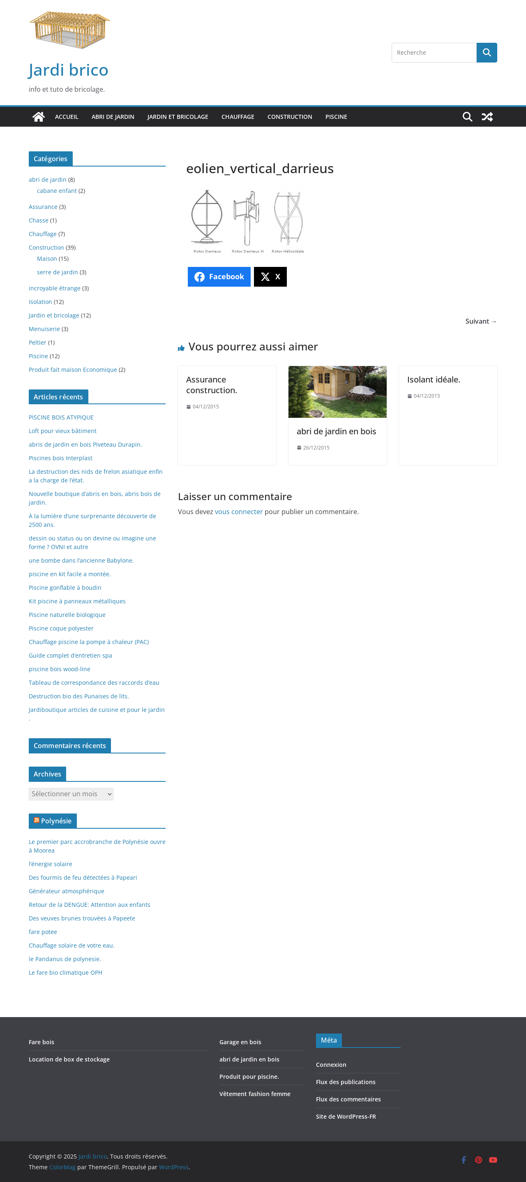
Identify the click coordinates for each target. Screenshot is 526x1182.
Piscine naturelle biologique (67, 615)
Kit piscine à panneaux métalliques (77, 601)
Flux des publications (346, 1082)
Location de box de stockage (69, 1059)
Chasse (38, 220)
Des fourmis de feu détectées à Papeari (83, 877)
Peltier (37, 342)
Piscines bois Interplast (60, 458)
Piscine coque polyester (61, 628)
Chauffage (237, 117)
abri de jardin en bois (336, 431)
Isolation (40, 302)
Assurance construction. (211, 385)
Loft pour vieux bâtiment (63, 431)
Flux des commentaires (348, 1099)
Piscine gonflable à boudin (65, 587)
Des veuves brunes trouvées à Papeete (82, 918)
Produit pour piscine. (249, 1076)
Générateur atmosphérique (66, 891)
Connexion (331, 1064)
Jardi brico (68, 69)
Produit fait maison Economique (73, 369)
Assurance (43, 207)
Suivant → (481, 321)
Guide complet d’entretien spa (70, 655)
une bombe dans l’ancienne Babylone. (81, 560)
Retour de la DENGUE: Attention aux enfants (89, 905)
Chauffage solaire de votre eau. (72, 945)
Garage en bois (240, 1042)
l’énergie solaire (50, 864)
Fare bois (41, 1042)
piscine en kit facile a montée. (70, 574)
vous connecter (239, 511)
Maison (47, 258)
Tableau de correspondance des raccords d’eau (94, 682)
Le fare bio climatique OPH (65, 972)
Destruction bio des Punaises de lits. (79, 696)
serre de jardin (57, 272)
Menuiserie (44, 329)
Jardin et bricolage (178, 117)
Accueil (66, 117)
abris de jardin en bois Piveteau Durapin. (85, 444)
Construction (290, 117)
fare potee (43, 932)
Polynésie (56, 820)
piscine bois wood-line (59, 669)
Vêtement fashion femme (255, 1094)
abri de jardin (113, 117)
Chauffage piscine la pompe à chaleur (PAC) (89, 642)
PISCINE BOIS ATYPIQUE (61, 417)
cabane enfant (57, 191)
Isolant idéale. (433, 379)
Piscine (336, 117)
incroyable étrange (55, 288)
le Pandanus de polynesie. (65, 959)
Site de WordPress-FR (346, 1116)
